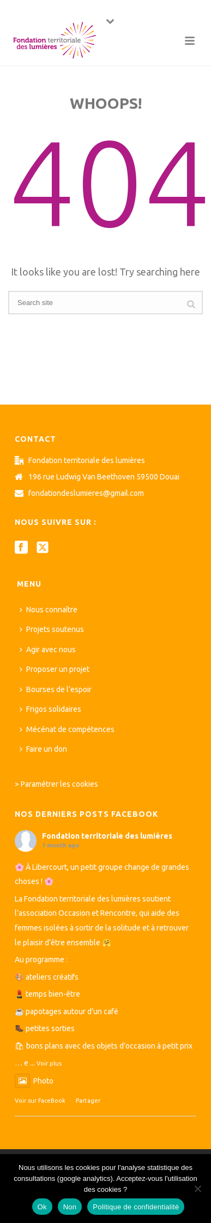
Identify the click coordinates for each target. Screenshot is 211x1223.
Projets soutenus (52, 629)
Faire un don (43, 749)
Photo (34, 1080)
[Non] (197, 1188)
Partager (88, 1100)
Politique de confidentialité (136, 1207)
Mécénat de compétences (67, 729)
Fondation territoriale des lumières (107, 836)
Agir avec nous (48, 649)
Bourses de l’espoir (56, 689)
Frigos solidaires (50, 709)
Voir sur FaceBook (40, 1100)
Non (70, 1207)
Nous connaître (48, 609)
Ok (42, 1207)
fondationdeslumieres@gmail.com (86, 493)
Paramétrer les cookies (59, 784)
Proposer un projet (54, 669)
